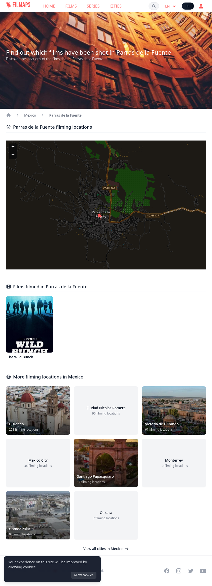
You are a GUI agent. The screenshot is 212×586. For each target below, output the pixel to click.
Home (49, 6)
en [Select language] (171, 6)
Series (93, 6)
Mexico (30, 115)
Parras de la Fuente (65, 115)
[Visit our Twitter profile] (191, 571)
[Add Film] (188, 6)
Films (71, 6)
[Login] (201, 6)
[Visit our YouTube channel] (203, 571)
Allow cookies (83, 575)
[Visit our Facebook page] (167, 571)
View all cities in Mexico (106, 548)
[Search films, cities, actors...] (154, 6)
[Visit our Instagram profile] (179, 571)
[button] (99, 217)
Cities (116, 6)
